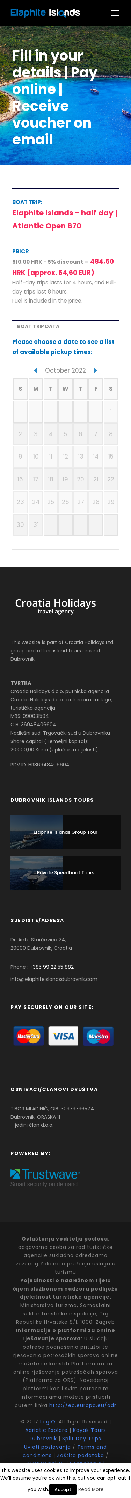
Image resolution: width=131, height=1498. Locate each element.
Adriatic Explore (46, 1430)
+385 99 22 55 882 (52, 966)
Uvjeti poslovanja (48, 1446)
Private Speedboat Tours (65, 872)
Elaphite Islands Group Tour (65, 832)
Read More (91, 1489)
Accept (62, 1489)
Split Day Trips (81, 1438)
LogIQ (48, 1421)
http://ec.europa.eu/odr (82, 1405)
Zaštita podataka (80, 1455)
